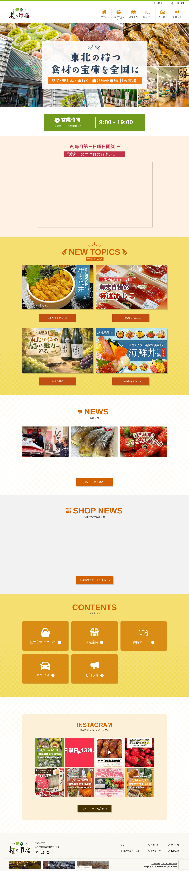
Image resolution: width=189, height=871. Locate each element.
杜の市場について (131, 851)
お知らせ (175, 851)
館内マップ (155, 851)
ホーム (126, 845)
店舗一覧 (154, 845)
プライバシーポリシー (169, 864)
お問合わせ (161, 3)
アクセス (175, 845)
